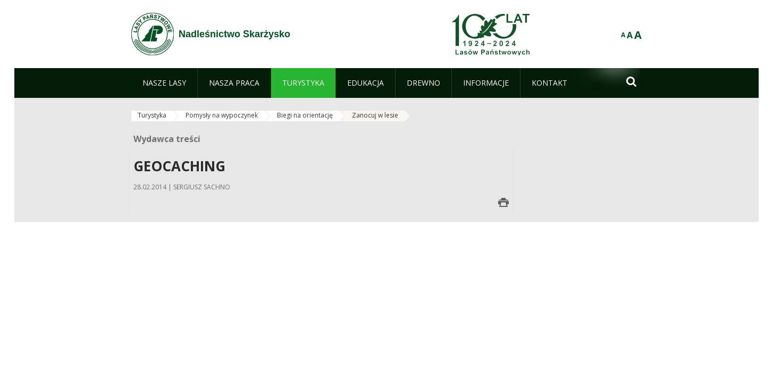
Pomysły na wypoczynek (222, 115)
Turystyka (152, 115)
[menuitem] (164, 83)
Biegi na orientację (305, 115)
